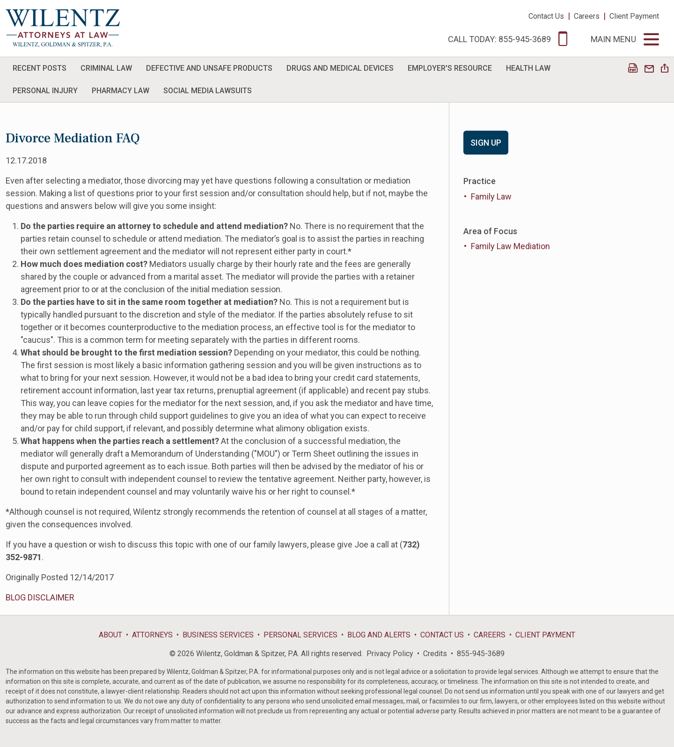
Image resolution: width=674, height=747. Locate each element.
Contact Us (546, 16)
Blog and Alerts (378, 634)
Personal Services (300, 634)
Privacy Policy (389, 653)
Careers (587, 16)
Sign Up (485, 143)
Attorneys (152, 634)
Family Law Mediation (510, 246)
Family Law (491, 196)
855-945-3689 (481, 653)
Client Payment (634, 16)
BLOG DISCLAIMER (40, 597)
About (110, 634)
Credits (435, 653)
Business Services (218, 634)
